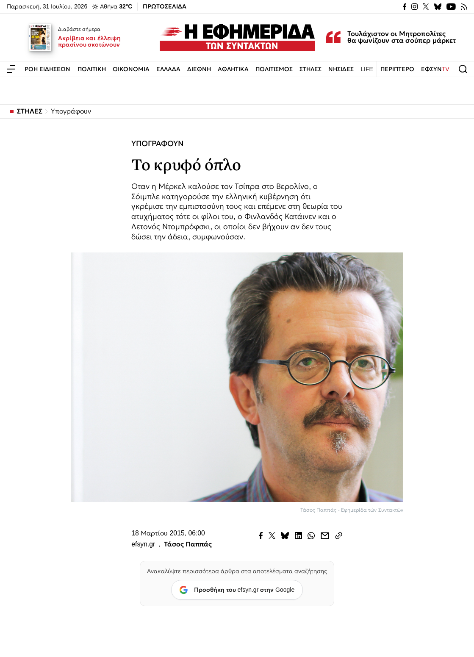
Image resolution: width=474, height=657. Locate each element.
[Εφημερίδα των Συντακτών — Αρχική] (237, 37)
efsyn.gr (143, 544)
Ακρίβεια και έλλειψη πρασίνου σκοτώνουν (89, 41)
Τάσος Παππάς (188, 544)
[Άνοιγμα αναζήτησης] (463, 69)
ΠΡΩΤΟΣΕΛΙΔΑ (164, 6)
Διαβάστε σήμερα (79, 29)
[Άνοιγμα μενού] (11, 69)
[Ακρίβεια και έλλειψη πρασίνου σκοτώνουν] (40, 37)
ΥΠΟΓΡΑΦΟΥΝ (157, 143)
